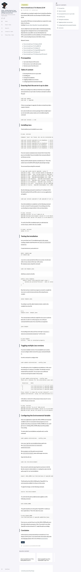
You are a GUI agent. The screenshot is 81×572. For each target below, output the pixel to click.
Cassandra (39, 25)
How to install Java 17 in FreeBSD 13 (32, 46)
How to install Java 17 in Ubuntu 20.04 (33, 44)
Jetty (31, 25)
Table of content (62, 11)
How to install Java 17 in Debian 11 (32, 48)
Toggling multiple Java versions (65, 22)
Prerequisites (61, 8)
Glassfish (34, 25)
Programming (24, 4)
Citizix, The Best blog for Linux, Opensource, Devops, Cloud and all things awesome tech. (9, 12)
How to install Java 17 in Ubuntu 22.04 (33, 8)
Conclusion (60, 27)
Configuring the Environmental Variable (67, 25)
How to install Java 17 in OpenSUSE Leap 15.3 (34, 50)
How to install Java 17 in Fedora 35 (32, 52)
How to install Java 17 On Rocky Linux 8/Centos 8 (35, 54)
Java (23, 542)
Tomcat (27, 25)
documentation (44, 538)
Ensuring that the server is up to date (66, 13)
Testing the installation (63, 19)
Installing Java (61, 16)
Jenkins (46, 25)
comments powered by (27, 570)
